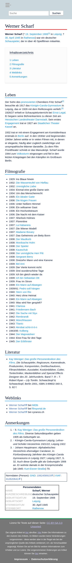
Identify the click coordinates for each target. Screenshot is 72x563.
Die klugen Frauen (26, 200)
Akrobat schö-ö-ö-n (26, 327)
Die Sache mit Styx (26, 313)
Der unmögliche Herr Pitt (29, 253)
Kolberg (23, 330)
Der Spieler (22, 246)
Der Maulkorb (23, 239)
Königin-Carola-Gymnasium (45, 105)
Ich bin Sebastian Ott (27, 277)
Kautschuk (22, 249)
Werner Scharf (17, 405)
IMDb (35, 405)
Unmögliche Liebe (26, 186)
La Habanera (23, 225)
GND (33, 475)
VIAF (58, 475)
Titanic (19, 323)
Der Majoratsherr (25, 334)
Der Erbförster (24, 341)
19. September (33, 34)
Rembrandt (22, 316)
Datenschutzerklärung (44, 559)
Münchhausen (24, 320)
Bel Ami (20, 263)
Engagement (12, 123)
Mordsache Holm (25, 242)
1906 (45, 34)
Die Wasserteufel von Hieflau (32, 182)
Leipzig (57, 34)
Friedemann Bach (26, 309)
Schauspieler (12, 41)
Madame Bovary (25, 232)
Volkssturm (23, 153)
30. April (9, 37)
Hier (39, 532)
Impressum (21, 559)
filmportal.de (39, 408)
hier (27, 532)
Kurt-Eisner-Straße (34, 468)
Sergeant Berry (24, 256)
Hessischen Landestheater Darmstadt (26, 119)
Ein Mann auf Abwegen (29, 284)
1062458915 (44, 475)
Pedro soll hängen (29, 288)
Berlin (21, 135)
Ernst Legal (59, 112)
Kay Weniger (16, 359)
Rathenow (29, 37)
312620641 (12, 479)
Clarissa (20, 306)
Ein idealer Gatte (25, 196)
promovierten (28, 102)
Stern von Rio (23, 292)
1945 (17, 37)
